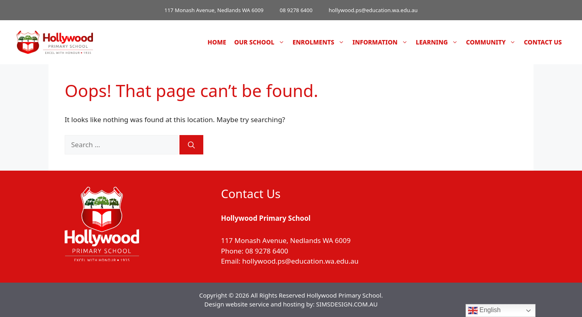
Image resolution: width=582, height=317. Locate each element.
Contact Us (543, 42)
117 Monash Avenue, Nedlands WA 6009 (214, 10)
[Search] (191, 144)
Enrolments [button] (320, 42)
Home (217, 42)
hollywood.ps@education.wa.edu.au (373, 10)
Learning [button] (439, 42)
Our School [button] (261, 42)
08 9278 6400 (296, 10)
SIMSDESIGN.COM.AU (346, 304)
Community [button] (493, 42)
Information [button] (382, 42)
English (484, 310)
